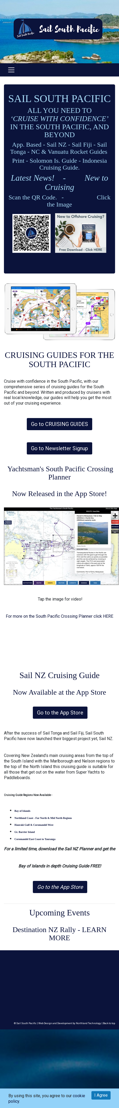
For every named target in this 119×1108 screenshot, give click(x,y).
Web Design (45, 1023)
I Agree (101, 1095)
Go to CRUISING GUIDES (59, 424)
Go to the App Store (60, 712)
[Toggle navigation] (11, 69)
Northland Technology (88, 1023)
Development (64, 1023)
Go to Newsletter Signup (59, 448)
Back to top (109, 1023)
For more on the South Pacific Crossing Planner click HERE (59, 616)
